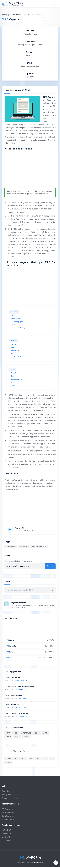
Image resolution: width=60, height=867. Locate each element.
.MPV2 (8, 737)
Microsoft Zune (16, 319)
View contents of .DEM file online (17, 713)
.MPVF (17, 737)
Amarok (13, 373)
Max (12, 347)
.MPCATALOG (26, 733)
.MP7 (8, 733)
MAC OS (14, 340)
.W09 (23, 758)
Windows (14, 312)
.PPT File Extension (21, 707)
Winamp (13, 325)
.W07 (31, 758)
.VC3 (44, 758)
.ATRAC (8, 762)
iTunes (13, 315)
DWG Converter (8, 812)
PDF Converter (7, 809)
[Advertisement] (30, 169)
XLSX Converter (8, 816)
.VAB (51, 758)
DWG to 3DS (6, 837)
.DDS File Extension (21, 698)
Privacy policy (7, 795)
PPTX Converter (8, 819)
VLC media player (17, 322)
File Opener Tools (19, 14)
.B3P (16, 758)
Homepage (6, 14)
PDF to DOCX (7, 830)
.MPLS (37, 733)
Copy (50, 566)
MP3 (54, 125)
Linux (13, 369)
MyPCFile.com (38, 863)
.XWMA (8, 758)
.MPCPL (26, 737)
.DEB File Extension (21, 680)
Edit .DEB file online (12, 678)
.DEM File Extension (21, 716)
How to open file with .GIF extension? (19, 687)
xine (12, 382)
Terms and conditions (10, 798)
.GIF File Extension (21, 689)
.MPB (15, 733)
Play (12, 353)
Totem (13, 376)
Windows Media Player (18, 328)
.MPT (45, 733)
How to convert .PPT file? (14, 704)
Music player (15, 350)
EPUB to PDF (7, 834)
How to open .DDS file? (13, 695)
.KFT (38, 758)
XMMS (13, 385)
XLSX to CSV (7, 841)
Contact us (6, 791)
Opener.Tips (20, 528)
